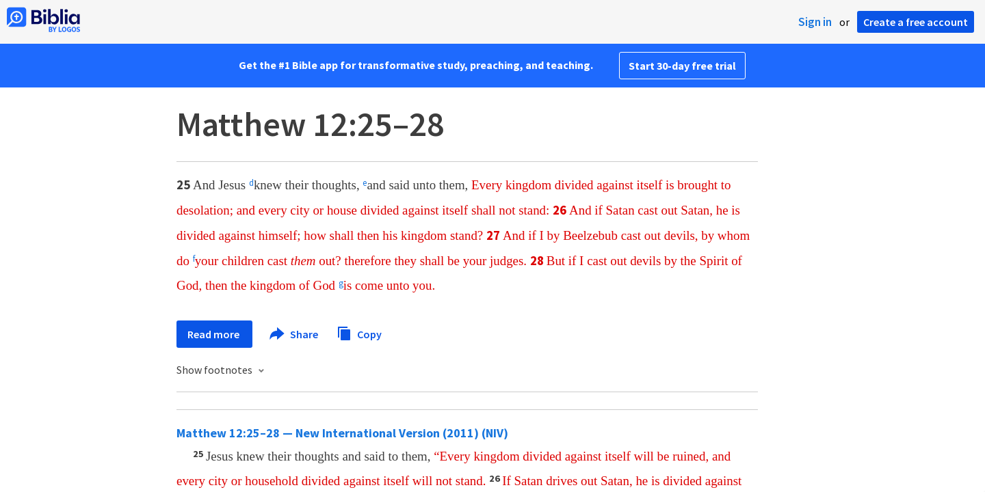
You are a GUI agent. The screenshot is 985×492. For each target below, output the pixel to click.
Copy (359, 332)
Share (294, 334)
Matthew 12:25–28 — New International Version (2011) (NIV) (342, 433)
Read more (214, 334)
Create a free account (915, 22)
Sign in (815, 21)
